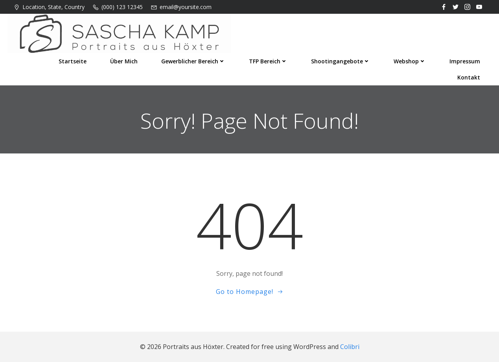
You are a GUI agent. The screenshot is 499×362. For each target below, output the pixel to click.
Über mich (124, 61)
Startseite (73, 61)
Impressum (464, 61)
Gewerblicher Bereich (193, 61)
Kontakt (468, 77)
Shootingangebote (340, 61)
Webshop (410, 61)
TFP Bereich (268, 61)
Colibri (349, 346)
